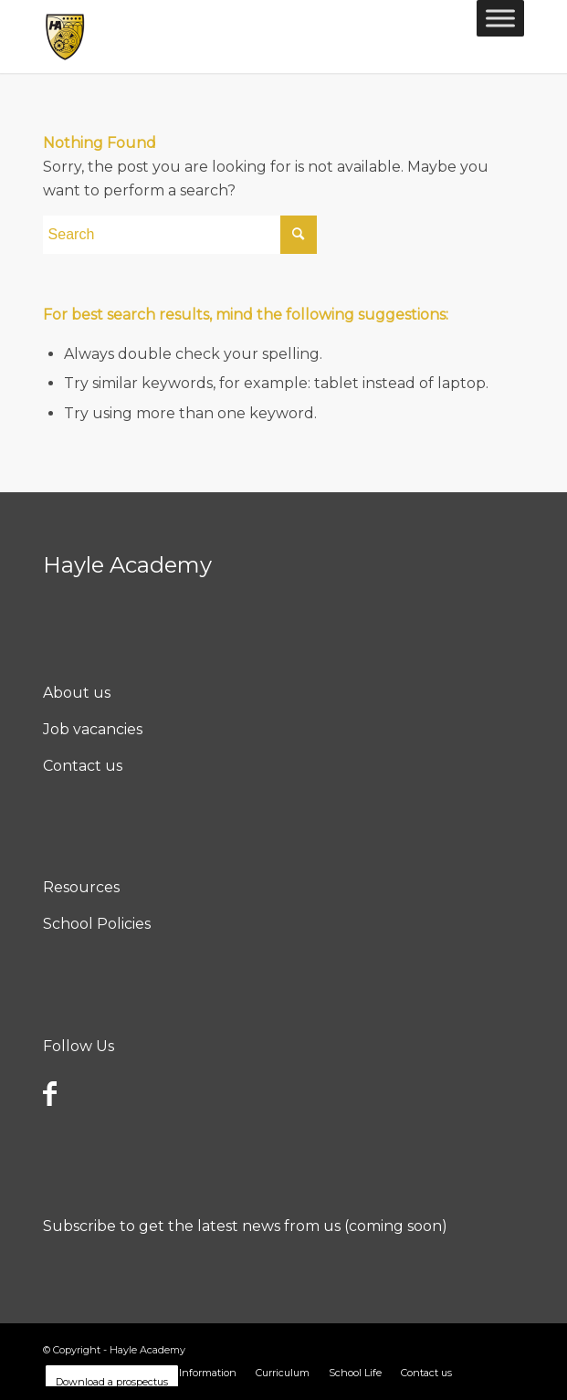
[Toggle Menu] (500, 17)
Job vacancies (92, 729)
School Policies (97, 923)
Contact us (82, 765)
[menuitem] (189, 1372)
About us (76, 692)
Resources (81, 887)
